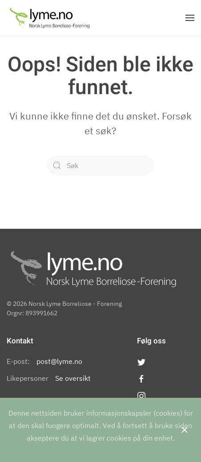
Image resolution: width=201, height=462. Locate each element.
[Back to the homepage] (49, 18)
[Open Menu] (189, 18)
